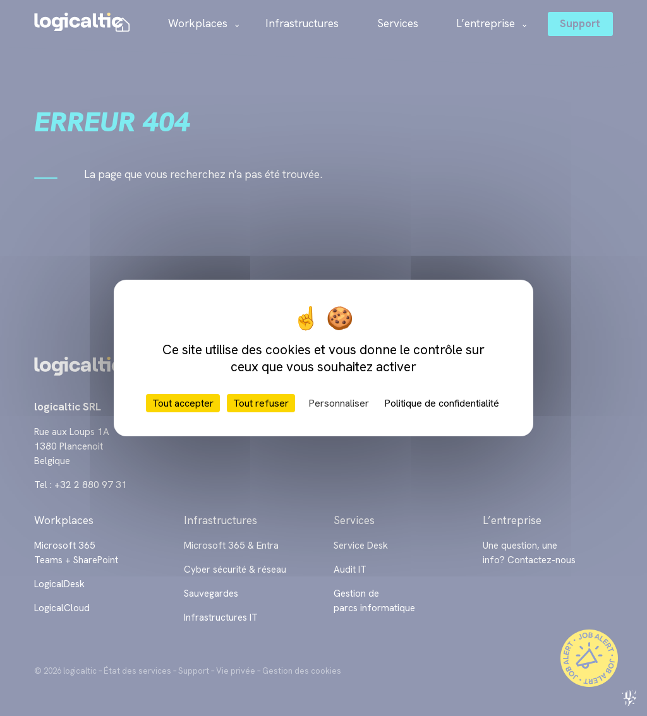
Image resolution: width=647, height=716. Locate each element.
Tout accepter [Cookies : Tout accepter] (183, 403)
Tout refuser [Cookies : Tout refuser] (261, 403)
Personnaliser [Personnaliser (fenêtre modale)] (338, 403)
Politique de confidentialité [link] (441, 403)
